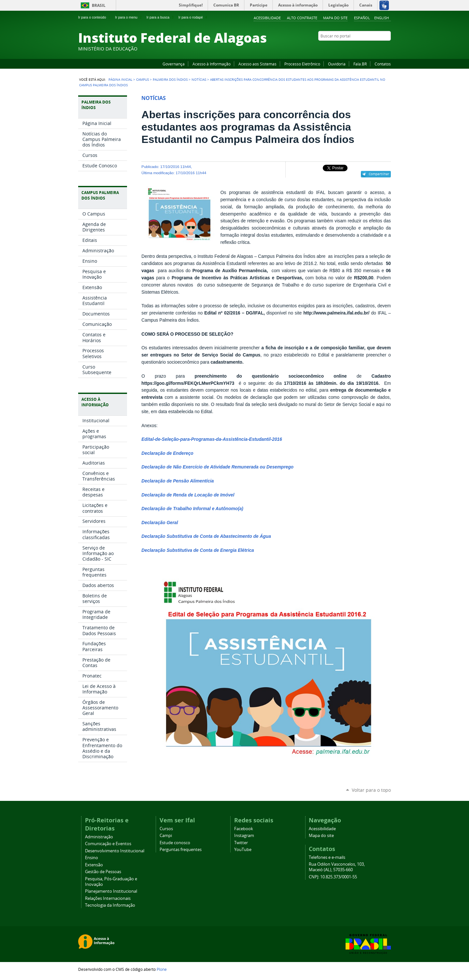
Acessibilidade (267, 17)
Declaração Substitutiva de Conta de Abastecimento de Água (206, 536)
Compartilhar (379, 174)
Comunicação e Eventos (108, 843)
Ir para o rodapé (193, 17)
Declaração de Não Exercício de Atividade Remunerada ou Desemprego (217, 467)
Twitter (379, 48)
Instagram (371, 48)
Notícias (199, 79)
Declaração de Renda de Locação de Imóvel (187, 495)
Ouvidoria (337, 63)
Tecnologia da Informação (110, 905)
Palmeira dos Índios (170, 79)
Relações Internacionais (108, 898)
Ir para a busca (161, 17)
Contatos (383, 63)
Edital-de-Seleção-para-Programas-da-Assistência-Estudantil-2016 (211, 439)
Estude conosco (175, 842)
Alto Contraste (302, 17)
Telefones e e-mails (327, 857)
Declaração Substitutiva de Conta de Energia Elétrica (197, 550)
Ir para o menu (129, 17)
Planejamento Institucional (111, 891)
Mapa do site (335, 17)
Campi (166, 835)
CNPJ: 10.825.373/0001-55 (333, 877)
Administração (99, 837)
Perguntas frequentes (181, 849)
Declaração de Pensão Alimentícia (177, 481)
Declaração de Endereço (167, 453)
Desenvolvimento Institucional (114, 851)
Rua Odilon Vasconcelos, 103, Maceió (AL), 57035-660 (337, 866)
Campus (142, 79)
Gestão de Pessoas (103, 871)
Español (362, 17)
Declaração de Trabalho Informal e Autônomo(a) (192, 508)
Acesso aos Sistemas (257, 63)
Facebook (355, 48)
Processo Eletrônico (302, 63)
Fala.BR (360, 63)
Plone (162, 969)
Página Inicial (120, 79)
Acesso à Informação (211, 63)
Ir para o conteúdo (94, 17)
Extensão (94, 865)
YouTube (363, 48)
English (381, 17)
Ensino (91, 857)
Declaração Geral (159, 522)
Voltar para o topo (371, 790)
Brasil (99, 5)
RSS (387, 48)
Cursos (166, 828)
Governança (174, 63)
